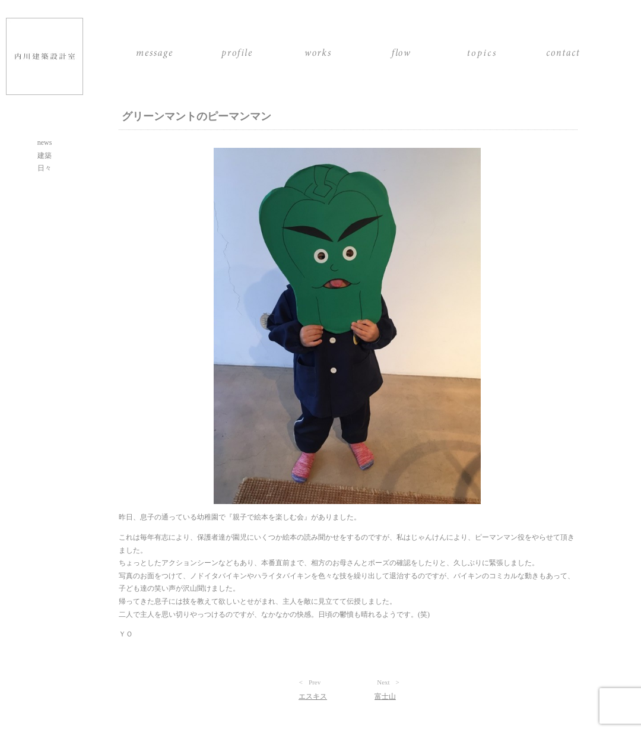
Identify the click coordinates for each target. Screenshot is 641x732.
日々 (44, 168)
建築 (44, 155)
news (44, 142)
